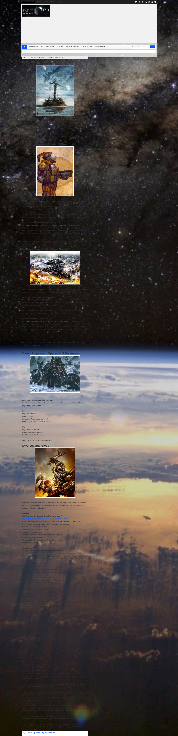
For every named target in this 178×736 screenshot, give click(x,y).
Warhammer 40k (33, 46)
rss (145, 2)
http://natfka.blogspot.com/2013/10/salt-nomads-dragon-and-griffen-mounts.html (51, 225)
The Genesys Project (47, 46)
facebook (139, 2)
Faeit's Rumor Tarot (49, 732)
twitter (136, 2)
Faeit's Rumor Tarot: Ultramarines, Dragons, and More (47, 62)
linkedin (149, 2)
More (52, 1)
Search (152, 46)
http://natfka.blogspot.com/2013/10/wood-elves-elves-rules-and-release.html (50, 553)
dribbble (152, 2)
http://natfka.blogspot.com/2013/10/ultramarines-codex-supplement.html (48, 300)
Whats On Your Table (72, 46)
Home (24, 47)
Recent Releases (87, 46)
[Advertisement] (122, 22)
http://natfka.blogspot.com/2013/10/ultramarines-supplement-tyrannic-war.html (51, 321)
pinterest (155, 2)
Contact (46, 1)
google (142, 2)
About (39, 1)
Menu (60, 1)
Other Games (99, 46)
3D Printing (60, 46)
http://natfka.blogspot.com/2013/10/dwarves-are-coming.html (44, 519)
